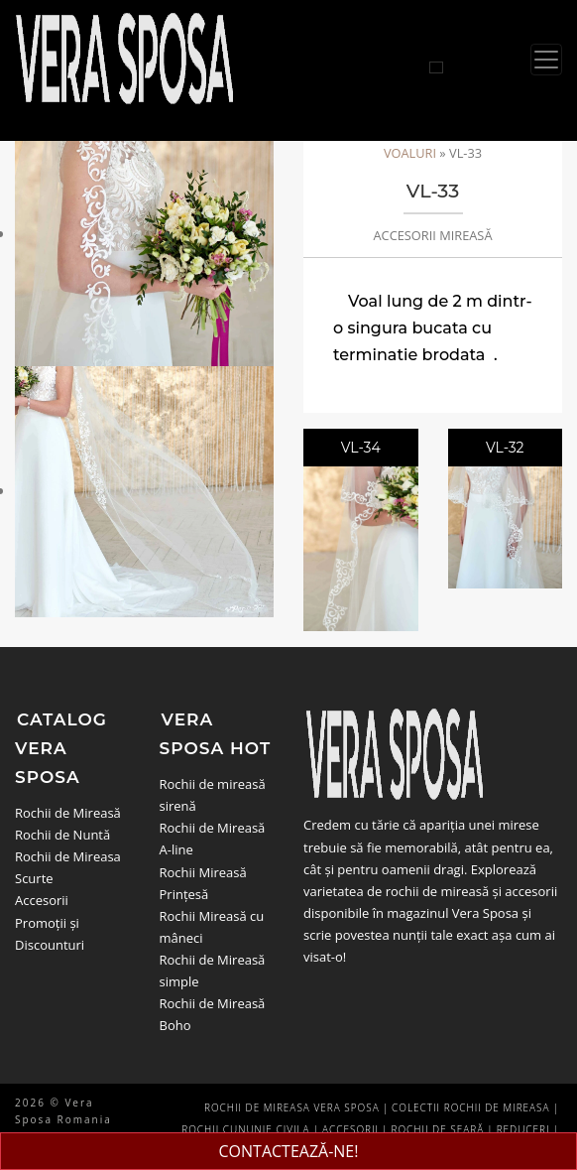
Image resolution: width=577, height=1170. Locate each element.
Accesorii (41, 900)
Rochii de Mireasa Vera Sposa (292, 1107)
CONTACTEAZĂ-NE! (289, 1151)
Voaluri (410, 153)
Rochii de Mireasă (68, 813)
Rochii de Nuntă (62, 835)
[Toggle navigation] (546, 59)
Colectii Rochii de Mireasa (470, 1107)
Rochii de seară (438, 1129)
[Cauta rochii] (436, 67)
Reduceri (523, 1129)
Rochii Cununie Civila (245, 1129)
